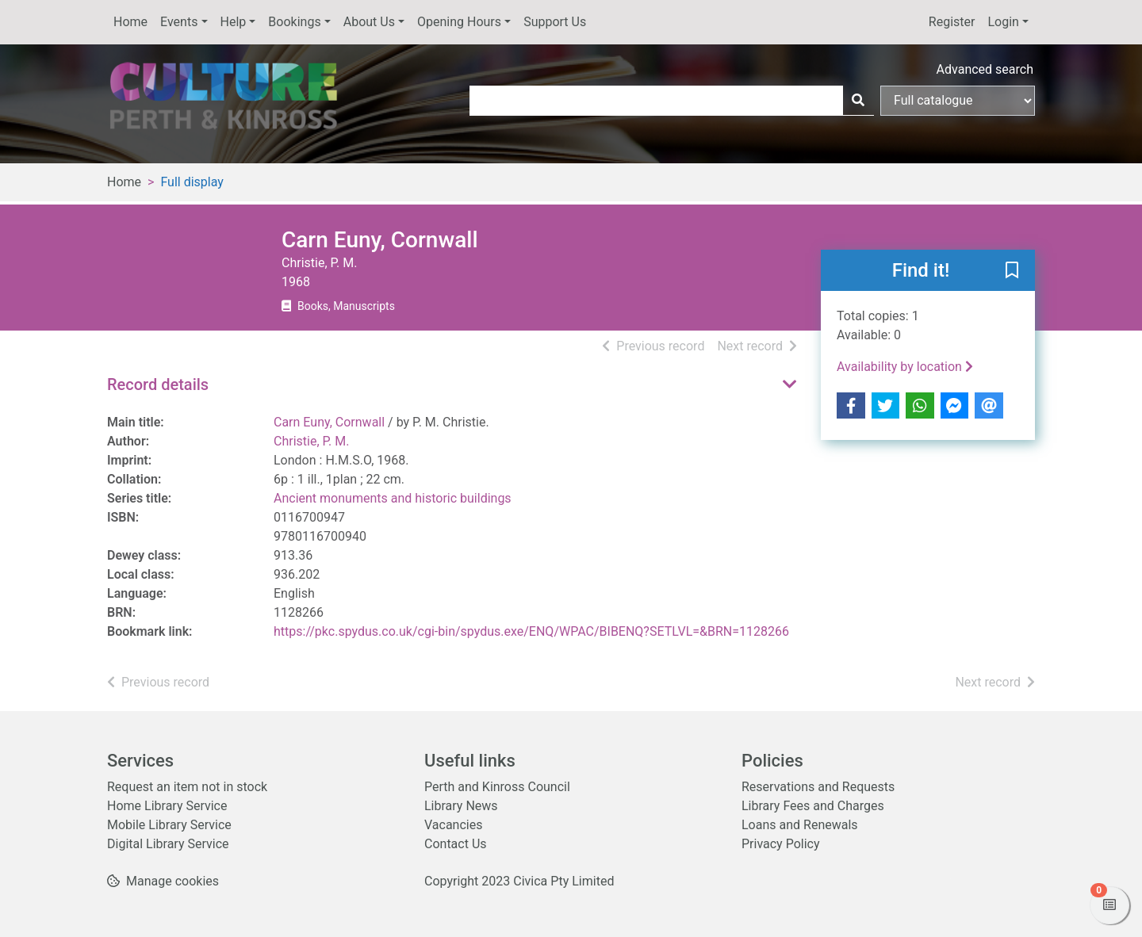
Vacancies (453, 824)
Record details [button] (158, 384)
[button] (1012, 271)
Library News (461, 805)
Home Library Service (167, 805)
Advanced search (985, 69)
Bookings (294, 21)
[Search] (858, 101)
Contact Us (455, 843)
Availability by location (905, 366)
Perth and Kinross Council (497, 786)
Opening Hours (459, 21)
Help (233, 21)
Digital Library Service (168, 843)
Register (952, 21)
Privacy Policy (781, 843)
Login (1002, 21)
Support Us (554, 21)
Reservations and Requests (818, 786)
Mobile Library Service (169, 824)
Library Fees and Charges (813, 805)
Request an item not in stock (187, 786)
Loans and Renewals (800, 824)
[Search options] (957, 101)
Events (178, 21)
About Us (369, 21)
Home (130, 21)
